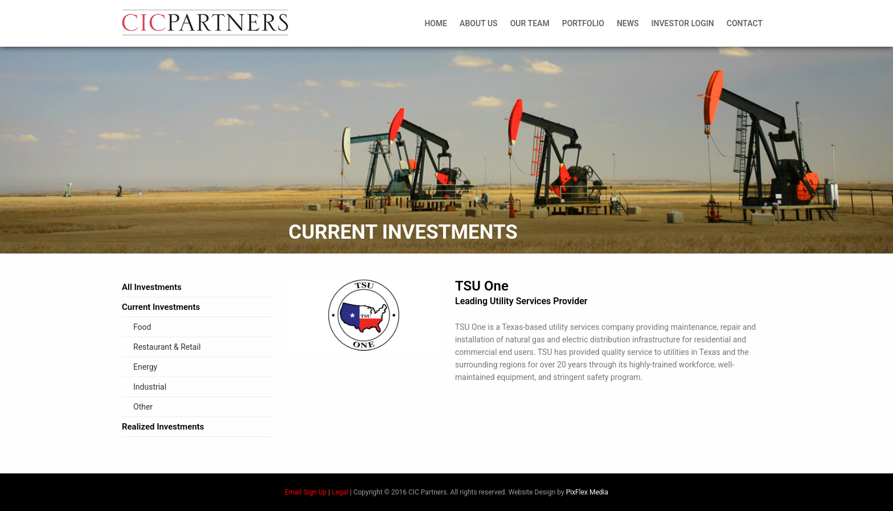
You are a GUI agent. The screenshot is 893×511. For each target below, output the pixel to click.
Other (143, 406)
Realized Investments (163, 427)
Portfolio (583, 23)
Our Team (530, 23)
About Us (479, 23)
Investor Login (683, 23)
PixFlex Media (587, 492)
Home (435, 23)
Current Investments (161, 307)
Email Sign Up (306, 492)
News (628, 23)
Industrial (149, 386)
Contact (745, 23)
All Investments (152, 287)
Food (142, 327)
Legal (339, 492)
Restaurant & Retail (166, 346)
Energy (145, 366)
